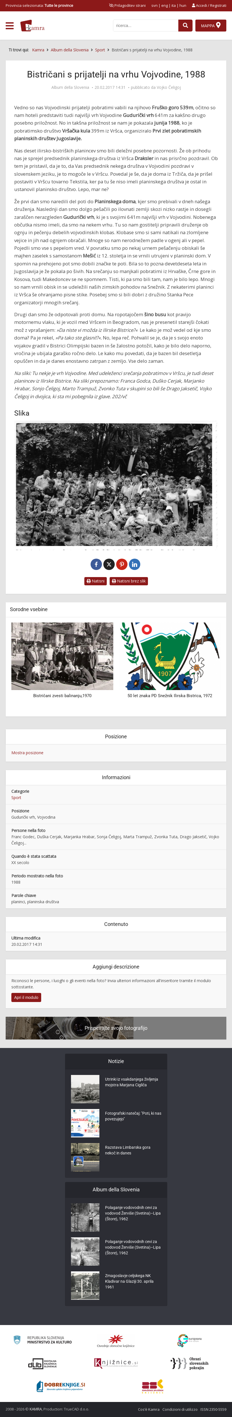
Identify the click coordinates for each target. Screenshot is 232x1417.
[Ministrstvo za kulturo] (42, 1341)
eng (164, 5)
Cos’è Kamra (149, 1409)
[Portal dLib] (42, 1364)
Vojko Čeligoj (169, 87)
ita (174, 5)
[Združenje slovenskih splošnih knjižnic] (116, 1363)
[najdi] (185, 26)
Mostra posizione (27, 752)
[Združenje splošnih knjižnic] (152, 1386)
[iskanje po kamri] (145, 26)
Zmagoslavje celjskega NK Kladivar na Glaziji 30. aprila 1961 (129, 1281)
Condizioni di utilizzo (180, 1409)
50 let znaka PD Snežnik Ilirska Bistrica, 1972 (170, 695)
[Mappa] (210, 26)
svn (154, 5)
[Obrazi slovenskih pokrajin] (189, 1364)
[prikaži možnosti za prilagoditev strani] (127, 5)
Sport (16, 797)
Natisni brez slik (129, 581)
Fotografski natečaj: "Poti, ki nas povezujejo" (133, 1116)
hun (182, 5)
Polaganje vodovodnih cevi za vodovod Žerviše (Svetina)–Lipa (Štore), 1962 (133, 1213)
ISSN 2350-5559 (213, 1409)
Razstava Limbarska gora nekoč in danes (128, 1150)
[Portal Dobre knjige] (61, 1386)
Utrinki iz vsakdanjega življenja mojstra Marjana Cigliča (131, 1082)
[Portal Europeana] (189, 1341)
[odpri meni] (10, 25)
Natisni (95, 581)
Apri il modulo (26, 997)
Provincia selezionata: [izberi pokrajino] (39, 5)
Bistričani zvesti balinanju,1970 (62, 695)
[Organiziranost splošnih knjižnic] (116, 1341)
